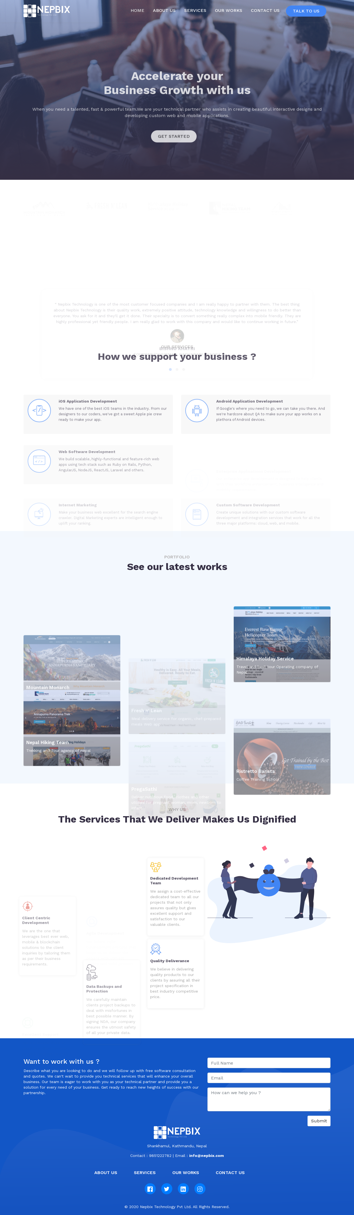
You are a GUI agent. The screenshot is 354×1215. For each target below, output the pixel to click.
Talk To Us (306, 11)
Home (139, 10)
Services (195, 10)
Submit (319, 1120)
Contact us (230, 1172)
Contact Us (265, 10)
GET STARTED (174, 151)
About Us (105, 1172)
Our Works (228, 10)
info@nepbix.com (206, 1155)
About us (164, 10)
